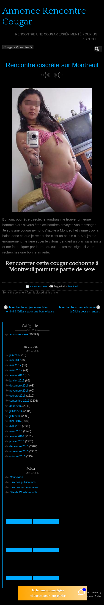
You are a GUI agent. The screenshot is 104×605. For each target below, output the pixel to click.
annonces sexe (38, 286)
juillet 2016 (15, 411)
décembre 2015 (18, 446)
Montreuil (73, 286)
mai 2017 (15, 360)
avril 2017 (15, 365)
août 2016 (15, 406)
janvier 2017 (16, 380)
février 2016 (16, 436)
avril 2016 (15, 426)
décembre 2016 (18, 385)
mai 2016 (15, 421)
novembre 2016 (18, 390)
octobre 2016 (17, 395)
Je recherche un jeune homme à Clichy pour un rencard (79, 309)
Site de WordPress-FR (23, 492)
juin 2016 (15, 416)
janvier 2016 (16, 441)
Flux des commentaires (24, 487)
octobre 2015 (17, 456)
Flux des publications (23, 482)
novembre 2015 (18, 451)
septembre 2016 (19, 400)
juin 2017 (15, 355)
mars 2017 (15, 370)
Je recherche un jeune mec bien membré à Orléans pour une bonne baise (29, 309)
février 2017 (16, 375)
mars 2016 (15, 431)
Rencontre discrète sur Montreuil (52, 65)
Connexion (16, 477)
